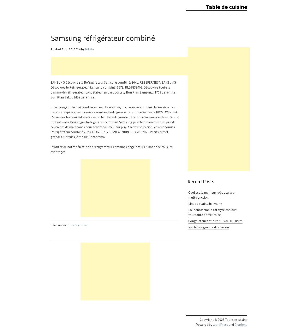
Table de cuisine (226, 7)
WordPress (220, 324)
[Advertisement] (126, 66)
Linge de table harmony (205, 203)
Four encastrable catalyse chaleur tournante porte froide (212, 212)
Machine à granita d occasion (208, 227)
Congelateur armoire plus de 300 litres (215, 221)
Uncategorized (77, 225)
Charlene (240, 324)
